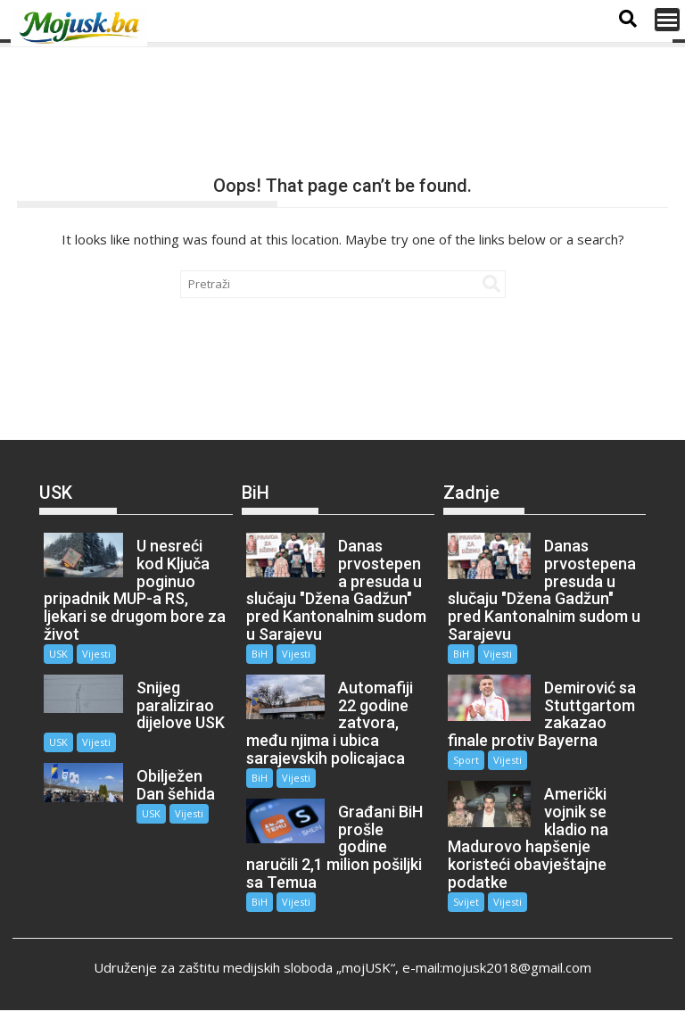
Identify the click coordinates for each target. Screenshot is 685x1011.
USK (58, 653)
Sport (466, 760)
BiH (260, 653)
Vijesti (96, 653)
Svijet (466, 901)
